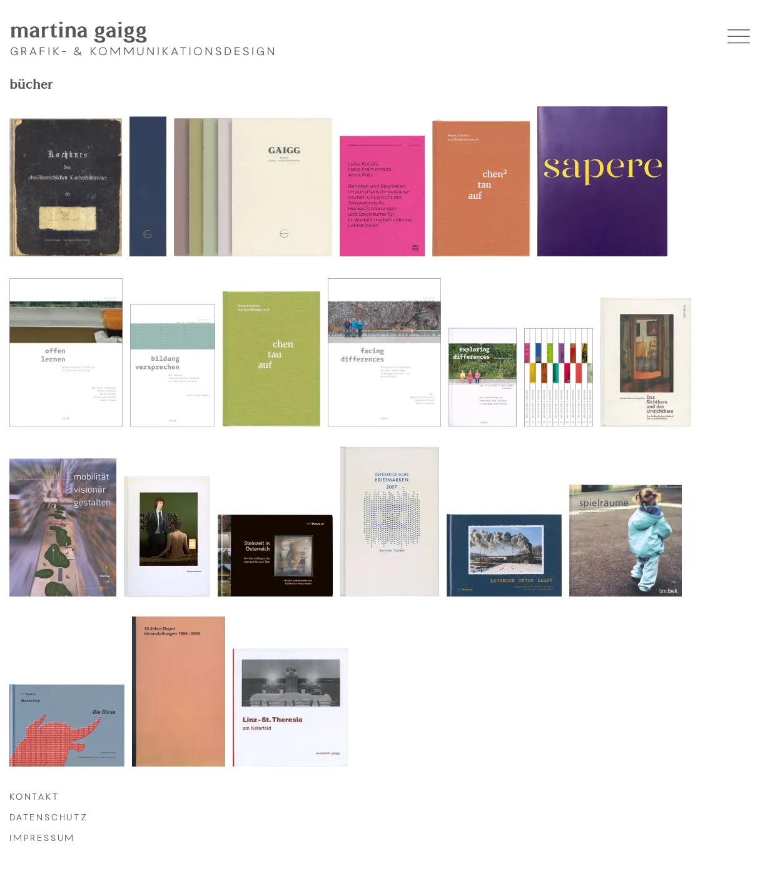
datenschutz (48, 818)
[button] (739, 38)
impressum (42, 839)
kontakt (34, 797)
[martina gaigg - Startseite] (142, 38)
